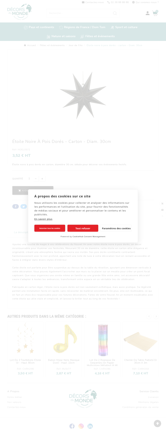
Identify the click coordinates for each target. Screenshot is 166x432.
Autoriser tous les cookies (49, 228)
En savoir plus (43, 219)
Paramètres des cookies (116, 228)
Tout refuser (82, 228)
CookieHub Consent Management (89, 236)
